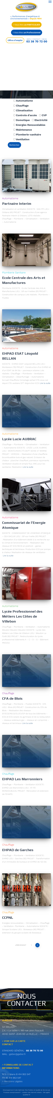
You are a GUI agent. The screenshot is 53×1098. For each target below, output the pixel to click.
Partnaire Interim (16, 204)
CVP (43, 115)
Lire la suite (45, 383)
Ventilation (21, 139)
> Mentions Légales (12, 1081)
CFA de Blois (12, 698)
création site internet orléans (32, 1092)
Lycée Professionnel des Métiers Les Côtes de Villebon (22, 616)
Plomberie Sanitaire (14, 272)
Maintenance (22, 129)
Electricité (39, 120)
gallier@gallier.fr (17, 1054)
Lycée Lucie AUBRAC (19, 439)
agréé (48, 1092)
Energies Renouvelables (29, 124)
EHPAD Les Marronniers (22, 779)
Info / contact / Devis (37, 39)
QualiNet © (26, 1094)
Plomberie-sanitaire (27, 134)
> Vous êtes (26, 25)
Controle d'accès (25, 115)
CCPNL (7, 917)
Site (44, 1092)
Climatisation (23, 110)
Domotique (21, 120)
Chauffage (21, 105)
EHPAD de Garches (17, 850)
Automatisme (23, 100)
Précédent (21, 945)
